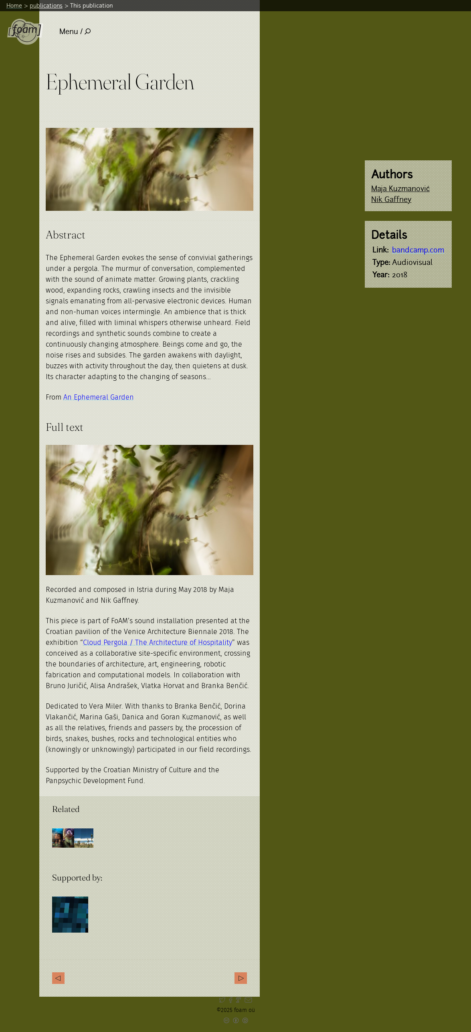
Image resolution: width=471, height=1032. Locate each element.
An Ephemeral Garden (98, 397)
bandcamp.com (418, 249)
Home (14, 5)
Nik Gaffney (391, 199)
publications (46, 5)
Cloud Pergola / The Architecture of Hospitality (157, 642)
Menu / (75, 31)
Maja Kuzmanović (400, 188)
